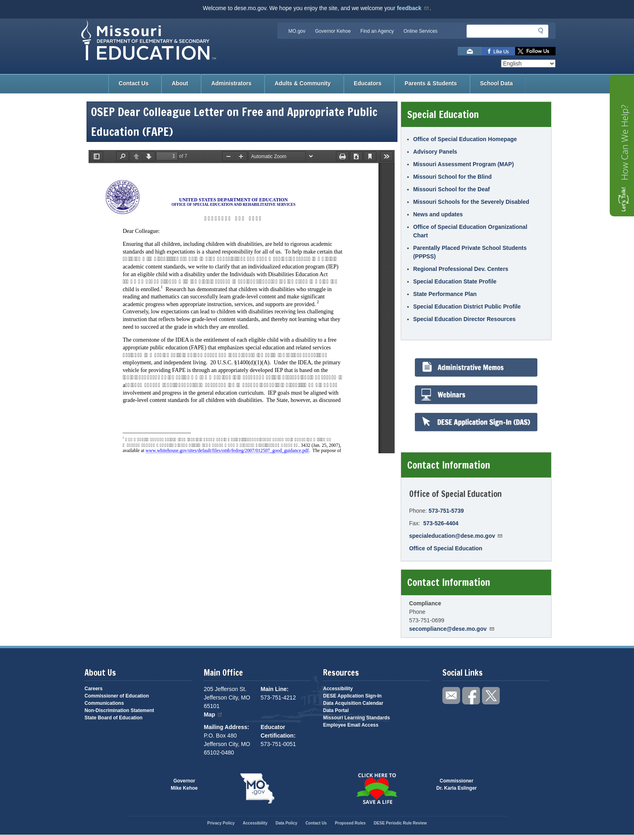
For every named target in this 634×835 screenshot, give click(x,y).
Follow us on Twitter (535, 51)
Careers (94, 688)
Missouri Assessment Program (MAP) (463, 164)
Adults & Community (302, 83)
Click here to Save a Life (376, 788)
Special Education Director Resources (464, 319)
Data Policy (286, 823)
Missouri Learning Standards (356, 718)
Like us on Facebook (498, 51)
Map (213, 714)
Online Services (420, 31)
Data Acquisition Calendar (353, 703)
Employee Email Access (350, 725)
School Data (496, 83)
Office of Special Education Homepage (465, 139)
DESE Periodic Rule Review (400, 823)
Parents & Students (431, 83)
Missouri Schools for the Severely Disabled (471, 202)
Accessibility (338, 688)
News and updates (438, 214)
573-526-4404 (441, 523)
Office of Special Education (445, 548)
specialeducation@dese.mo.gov (456, 536)
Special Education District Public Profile (467, 306)
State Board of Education (113, 718)
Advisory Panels (435, 151)
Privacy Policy (221, 823)
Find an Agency (377, 31)
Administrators (231, 83)
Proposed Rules (350, 823)
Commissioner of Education (117, 696)
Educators (367, 83)
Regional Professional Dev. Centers (460, 269)
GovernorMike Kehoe (184, 784)
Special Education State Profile (455, 281)
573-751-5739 (446, 510)
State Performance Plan (445, 294)
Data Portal (336, 710)
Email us (469, 51)
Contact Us (134, 83)
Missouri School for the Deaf (451, 189)
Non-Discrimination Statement (119, 710)
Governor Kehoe (333, 31)
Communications (104, 703)
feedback (413, 8)
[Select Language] (528, 63)
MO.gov (296, 31)
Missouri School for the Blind (452, 176)
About (180, 83)
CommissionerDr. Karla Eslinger (456, 784)
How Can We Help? (624, 142)
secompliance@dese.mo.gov (452, 629)
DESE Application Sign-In (352, 696)
